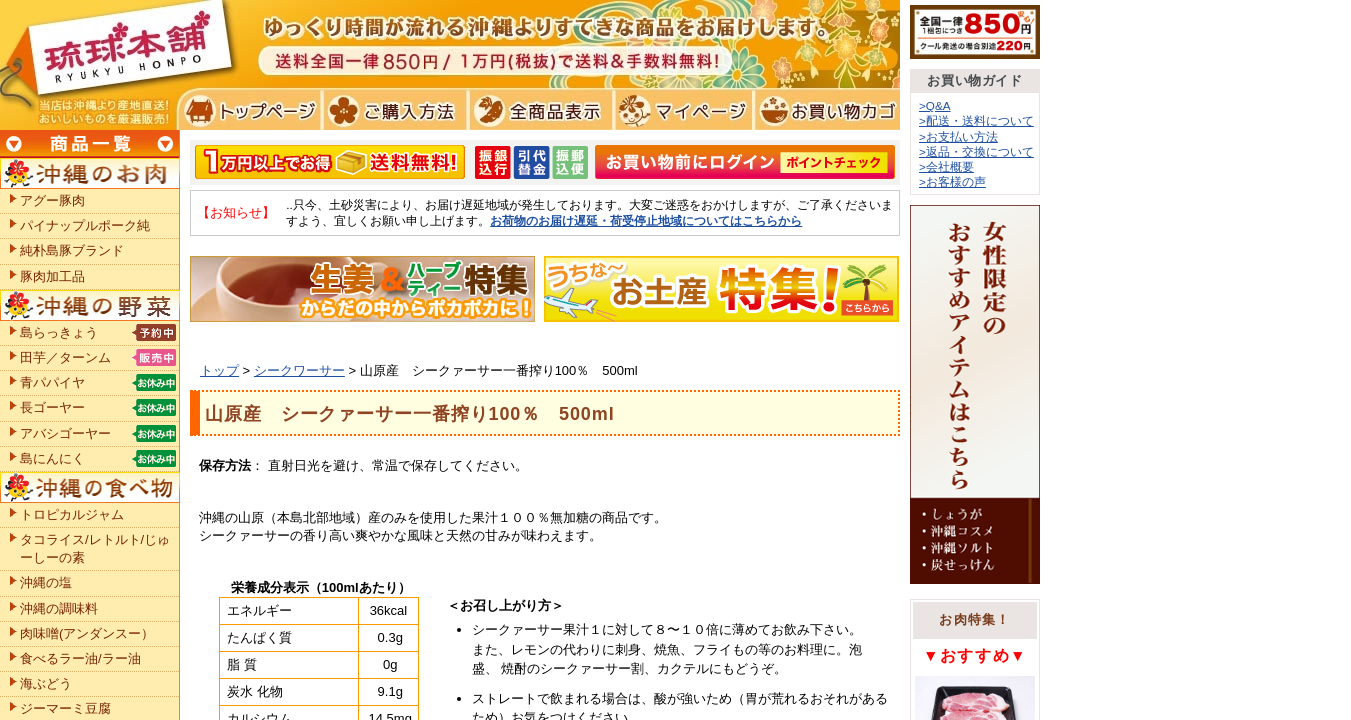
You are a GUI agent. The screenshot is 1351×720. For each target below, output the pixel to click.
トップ (219, 370)
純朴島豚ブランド (72, 250)
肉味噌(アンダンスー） (87, 633)
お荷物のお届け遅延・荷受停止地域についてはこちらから (646, 220)
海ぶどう (46, 683)
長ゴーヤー (52, 407)
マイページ (680, 110)
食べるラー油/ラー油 (80, 658)
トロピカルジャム (72, 514)
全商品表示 (536, 110)
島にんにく (52, 458)
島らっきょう (59, 332)
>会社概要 (946, 166)
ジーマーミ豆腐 (65, 708)
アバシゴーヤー (65, 433)
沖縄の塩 (46, 582)
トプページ (248, 110)
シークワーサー (299, 370)
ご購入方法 (392, 110)
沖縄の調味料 (59, 608)
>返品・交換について (976, 151)
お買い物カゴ (824, 110)
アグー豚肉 (52, 200)
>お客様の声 (952, 181)
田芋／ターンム (65, 357)
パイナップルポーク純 (85, 225)
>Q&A (935, 105)
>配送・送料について (976, 120)
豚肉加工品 (52, 276)
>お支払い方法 (958, 136)
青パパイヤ (52, 382)
